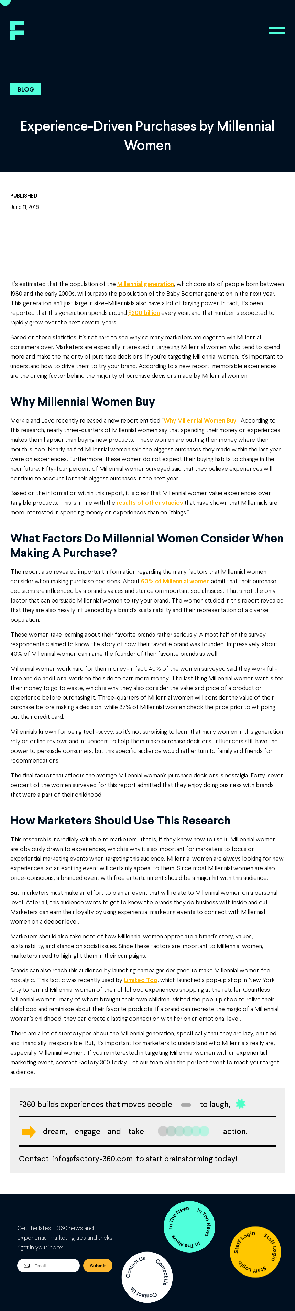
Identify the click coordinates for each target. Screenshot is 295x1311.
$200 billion (144, 312)
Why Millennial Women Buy (200, 420)
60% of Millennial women (175, 581)
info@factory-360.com (92, 1158)
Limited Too (140, 979)
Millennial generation (145, 283)
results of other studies (150, 502)
